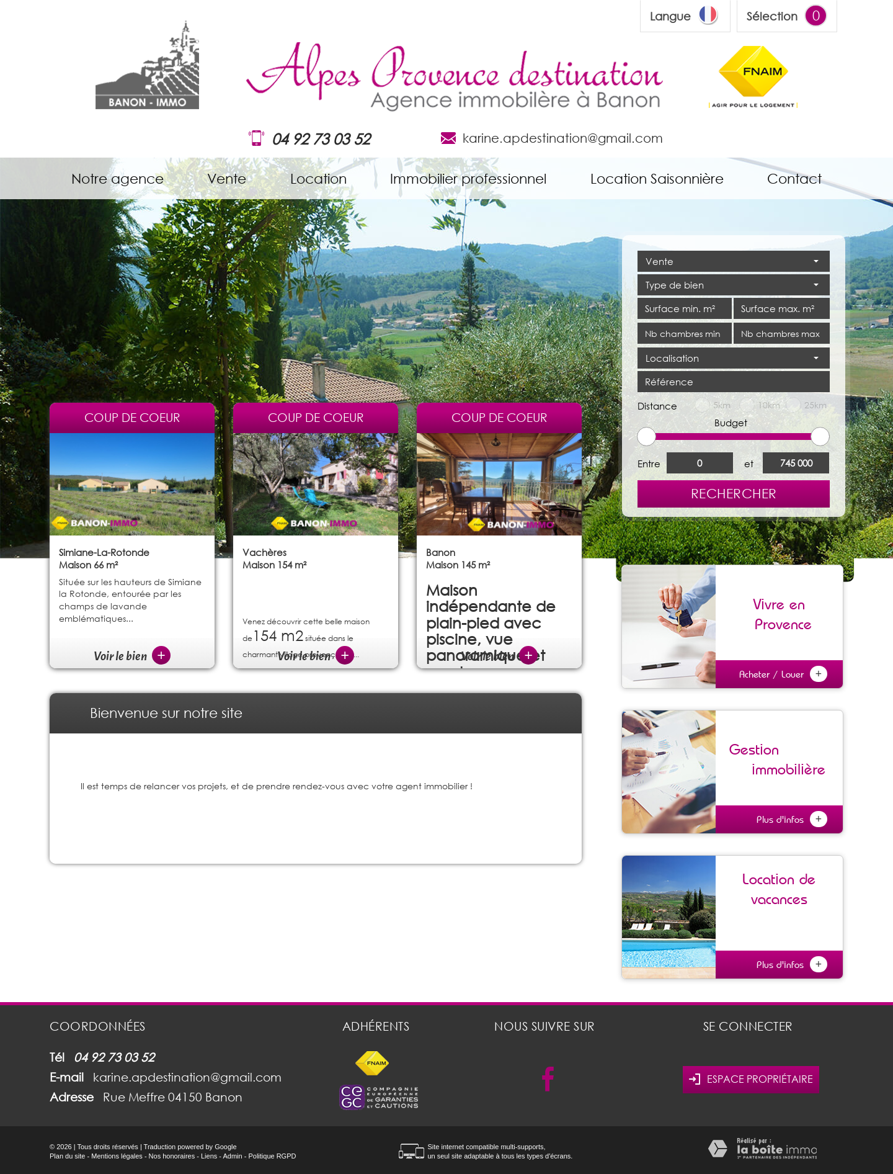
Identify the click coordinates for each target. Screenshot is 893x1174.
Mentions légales (117, 1156)
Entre (649, 463)
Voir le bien (132, 656)
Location (318, 178)
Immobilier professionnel (468, 178)
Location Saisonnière (657, 178)
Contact (794, 178)
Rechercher (734, 493)
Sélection (772, 16)
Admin (232, 1156)
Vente (226, 178)
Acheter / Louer (783, 674)
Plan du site (67, 1156)
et (748, 463)
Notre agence (117, 178)
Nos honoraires (172, 1156)
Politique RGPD (272, 1156)
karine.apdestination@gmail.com (563, 137)
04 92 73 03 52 (321, 139)
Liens (209, 1156)
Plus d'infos (792, 819)
